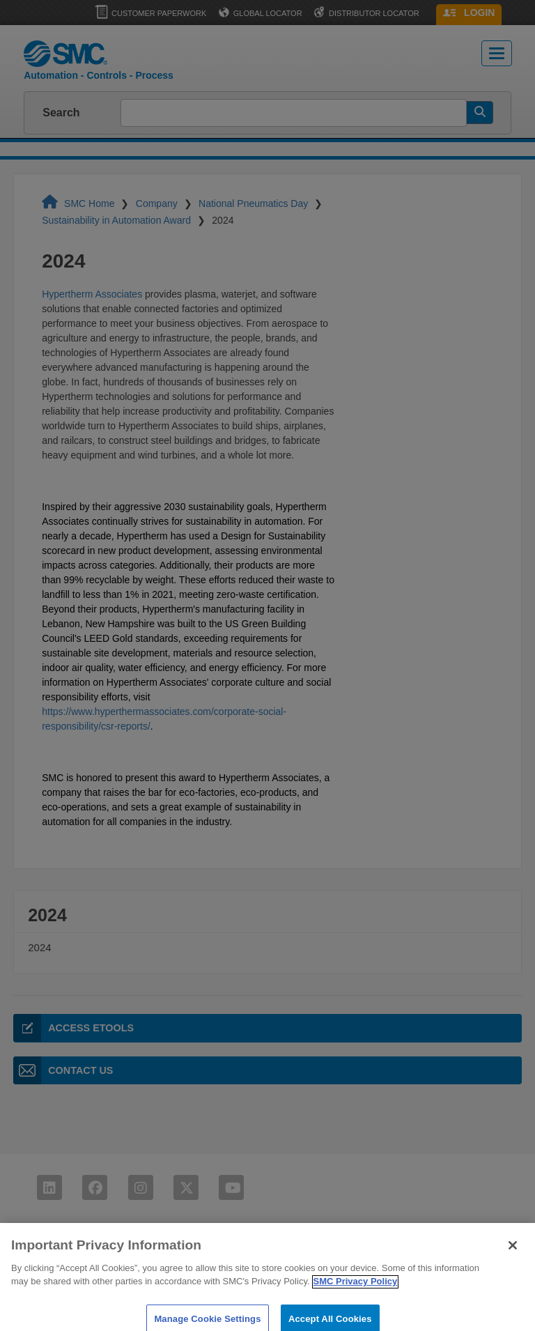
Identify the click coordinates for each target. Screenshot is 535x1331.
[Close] (512, 1264)
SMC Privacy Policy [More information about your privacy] (355, 1300)
